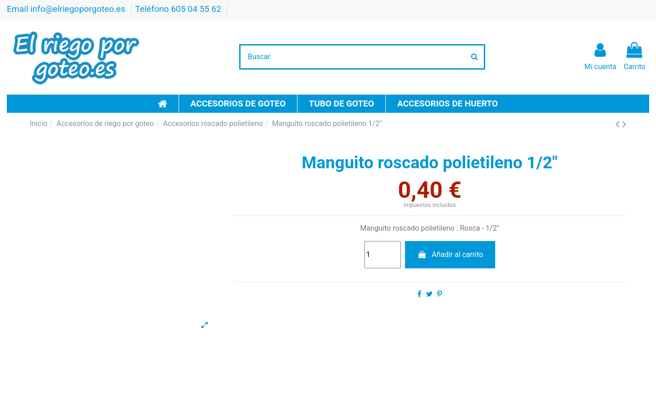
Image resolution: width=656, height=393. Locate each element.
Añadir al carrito (450, 254)
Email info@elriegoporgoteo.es (67, 9)
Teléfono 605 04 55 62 (179, 9)
